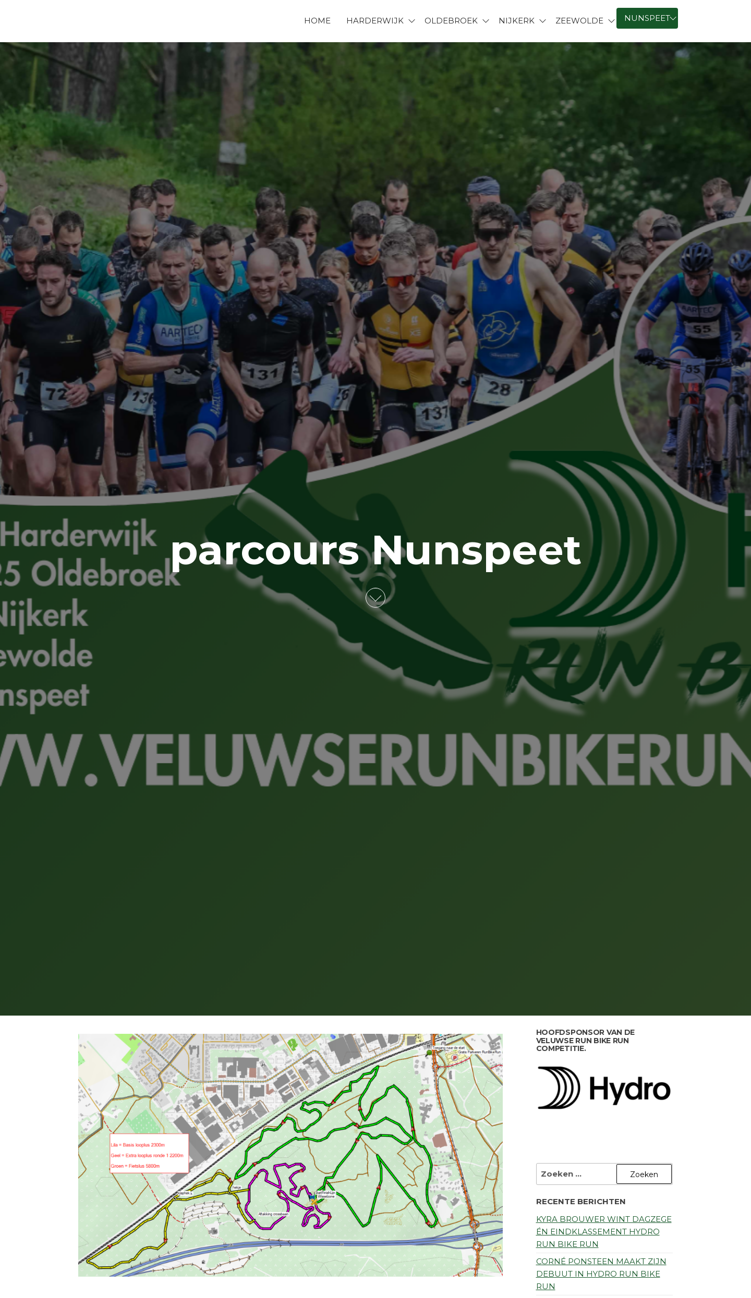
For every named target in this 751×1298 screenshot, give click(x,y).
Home (317, 21)
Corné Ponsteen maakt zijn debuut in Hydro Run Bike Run (601, 1273)
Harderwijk (375, 21)
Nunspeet (647, 18)
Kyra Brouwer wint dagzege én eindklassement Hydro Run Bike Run (604, 1231)
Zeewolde (579, 21)
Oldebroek (451, 21)
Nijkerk (517, 21)
